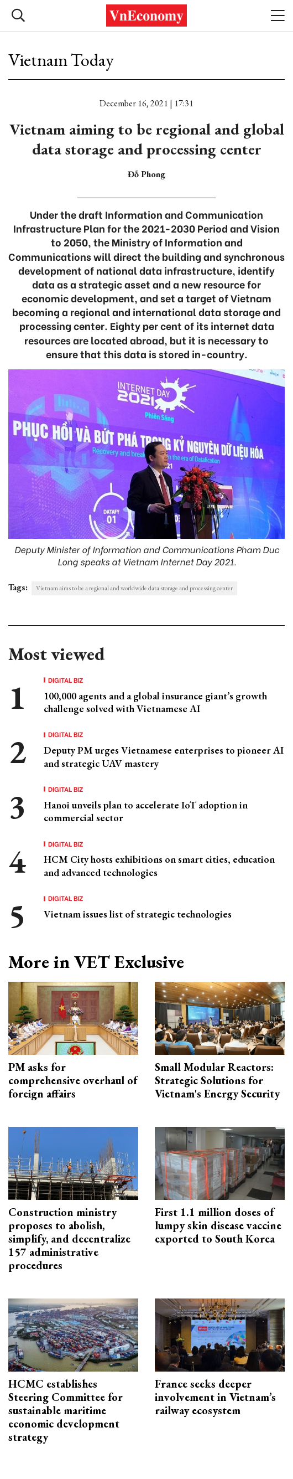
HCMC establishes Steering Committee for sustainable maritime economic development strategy (65, 1410)
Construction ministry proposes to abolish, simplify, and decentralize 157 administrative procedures (69, 1238)
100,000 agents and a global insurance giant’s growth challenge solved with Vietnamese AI (155, 702)
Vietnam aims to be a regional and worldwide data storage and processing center (134, 588)
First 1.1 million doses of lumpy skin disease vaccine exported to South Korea (218, 1225)
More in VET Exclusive (96, 961)
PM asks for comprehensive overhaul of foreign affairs (72, 1080)
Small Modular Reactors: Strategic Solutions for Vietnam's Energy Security (217, 1080)
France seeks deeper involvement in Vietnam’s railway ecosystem (215, 1397)
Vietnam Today (61, 59)
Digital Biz (65, 680)
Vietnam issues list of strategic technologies (138, 914)
